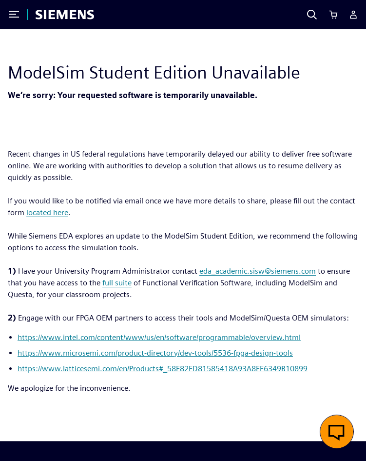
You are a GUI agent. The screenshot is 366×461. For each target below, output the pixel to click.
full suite (117, 282)
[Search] (312, 14)
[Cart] (333, 14)
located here (47, 212)
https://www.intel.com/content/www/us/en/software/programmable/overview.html (159, 337)
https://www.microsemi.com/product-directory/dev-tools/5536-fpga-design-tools (155, 353)
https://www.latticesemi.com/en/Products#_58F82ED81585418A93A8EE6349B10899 (163, 368)
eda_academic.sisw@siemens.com (257, 271)
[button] (337, 432)
